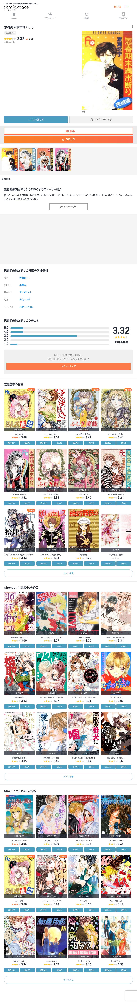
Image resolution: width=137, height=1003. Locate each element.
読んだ (27, 443)
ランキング (50, 15)
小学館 (22, 285)
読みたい (11, 443)
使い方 (117, 7)
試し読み (68, 131)
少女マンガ (24, 300)
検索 (86, 15)
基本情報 (6, 179)
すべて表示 (68, 573)
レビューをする (68, 366)
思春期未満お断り (15, 189)
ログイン (123, 15)
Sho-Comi (25, 292)
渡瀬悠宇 (10, 33)
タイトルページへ (68, 207)
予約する (68, 139)
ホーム (14, 15)
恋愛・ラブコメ (26, 307)
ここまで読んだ (36, 119)
